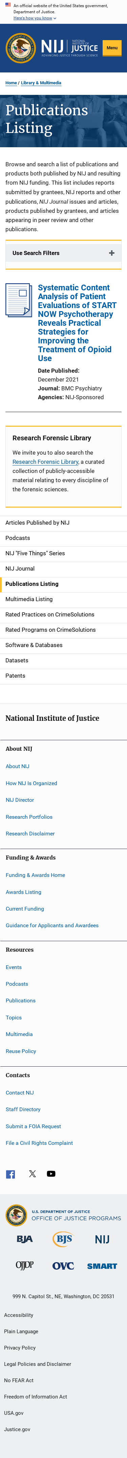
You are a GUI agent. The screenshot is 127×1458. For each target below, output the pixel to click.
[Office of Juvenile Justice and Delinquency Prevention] (25, 1271)
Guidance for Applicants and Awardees (52, 925)
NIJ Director (20, 800)
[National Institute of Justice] (102, 1244)
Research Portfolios (29, 816)
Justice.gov (17, 1429)
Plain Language (21, 1331)
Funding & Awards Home (35, 875)
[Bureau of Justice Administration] (25, 1244)
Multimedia (19, 1034)
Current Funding (25, 908)
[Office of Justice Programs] (20, 48)
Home (11, 82)
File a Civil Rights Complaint (39, 1143)
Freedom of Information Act (35, 1397)
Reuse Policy (21, 1051)
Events (14, 967)
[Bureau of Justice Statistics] (63, 1248)
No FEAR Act (19, 1380)
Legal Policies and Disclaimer (37, 1364)
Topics (14, 1017)
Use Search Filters (36, 253)
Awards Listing (23, 891)
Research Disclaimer (30, 833)
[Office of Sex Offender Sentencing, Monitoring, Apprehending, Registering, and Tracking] (102, 1270)
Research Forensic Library (45, 461)
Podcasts (17, 984)
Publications (21, 1000)
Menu (112, 47)
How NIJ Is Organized (31, 783)
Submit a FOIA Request (33, 1126)
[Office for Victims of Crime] (63, 1271)
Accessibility (18, 1315)
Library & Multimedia (41, 82)
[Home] (70, 48)
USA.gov (13, 1413)
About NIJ (17, 766)
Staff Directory (23, 1109)
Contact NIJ (20, 1092)
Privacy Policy (20, 1348)
